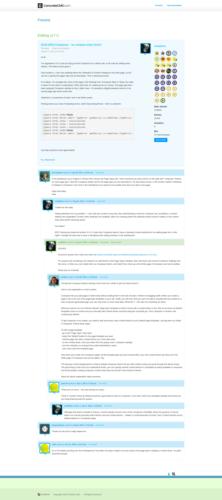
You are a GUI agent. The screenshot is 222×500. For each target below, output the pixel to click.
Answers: (159, 123)
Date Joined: (160, 106)
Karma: (158, 115)
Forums (159, 5)
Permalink (45, 48)
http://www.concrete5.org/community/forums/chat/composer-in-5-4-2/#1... (125, 254)
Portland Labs (73, 494)
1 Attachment (48, 160)
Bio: (156, 131)
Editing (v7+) (48, 35)
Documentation (174, 5)
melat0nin (160, 46)
